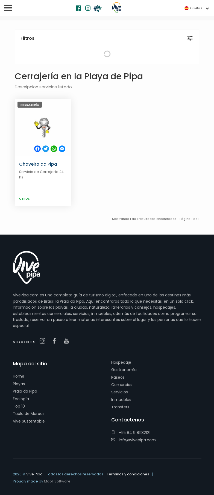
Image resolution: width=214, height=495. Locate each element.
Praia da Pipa (25, 391)
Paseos (118, 377)
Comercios (121, 384)
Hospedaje (121, 362)
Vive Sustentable (29, 421)
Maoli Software (57, 481)
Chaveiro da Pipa (38, 164)
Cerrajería (29, 105)
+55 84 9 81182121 (130, 432)
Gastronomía (124, 369)
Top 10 (19, 406)
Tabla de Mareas (29, 413)
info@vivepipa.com (133, 440)
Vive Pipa (34, 474)
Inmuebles (121, 399)
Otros (24, 199)
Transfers (120, 407)
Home (18, 376)
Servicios (119, 392)
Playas (19, 384)
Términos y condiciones (128, 474)
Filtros (27, 38)
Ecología (21, 399)
